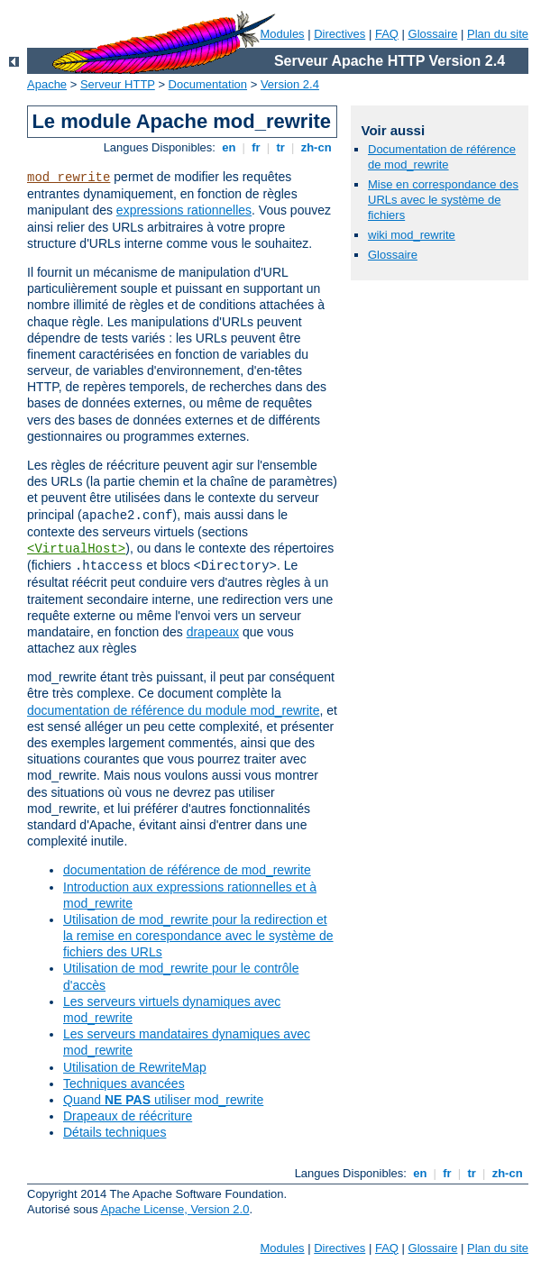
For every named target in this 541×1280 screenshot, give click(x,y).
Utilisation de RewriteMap (134, 1067)
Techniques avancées (124, 1083)
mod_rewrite (68, 177)
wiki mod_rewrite (411, 235)
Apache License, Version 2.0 (175, 1209)
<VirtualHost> (76, 549)
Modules (282, 34)
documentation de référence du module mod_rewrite (173, 710)
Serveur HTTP (117, 84)
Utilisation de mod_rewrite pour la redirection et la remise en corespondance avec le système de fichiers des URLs (198, 935)
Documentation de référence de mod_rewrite (442, 156)
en (229, 147)
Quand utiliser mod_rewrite (163, 1100)
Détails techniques (114, 1132)
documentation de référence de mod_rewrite (187, 870)
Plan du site (497, 34)
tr (281, 147)
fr (256, 147)
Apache (47, 84)
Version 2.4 (290, 84)
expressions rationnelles (184, 210)
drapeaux (213, 632)
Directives (339, 34)
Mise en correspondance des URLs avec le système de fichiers (443, 200)
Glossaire (433, 34)
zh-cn (316, 147)
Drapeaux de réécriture (127, 1116)
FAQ (387, 34)
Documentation (208, 84)
